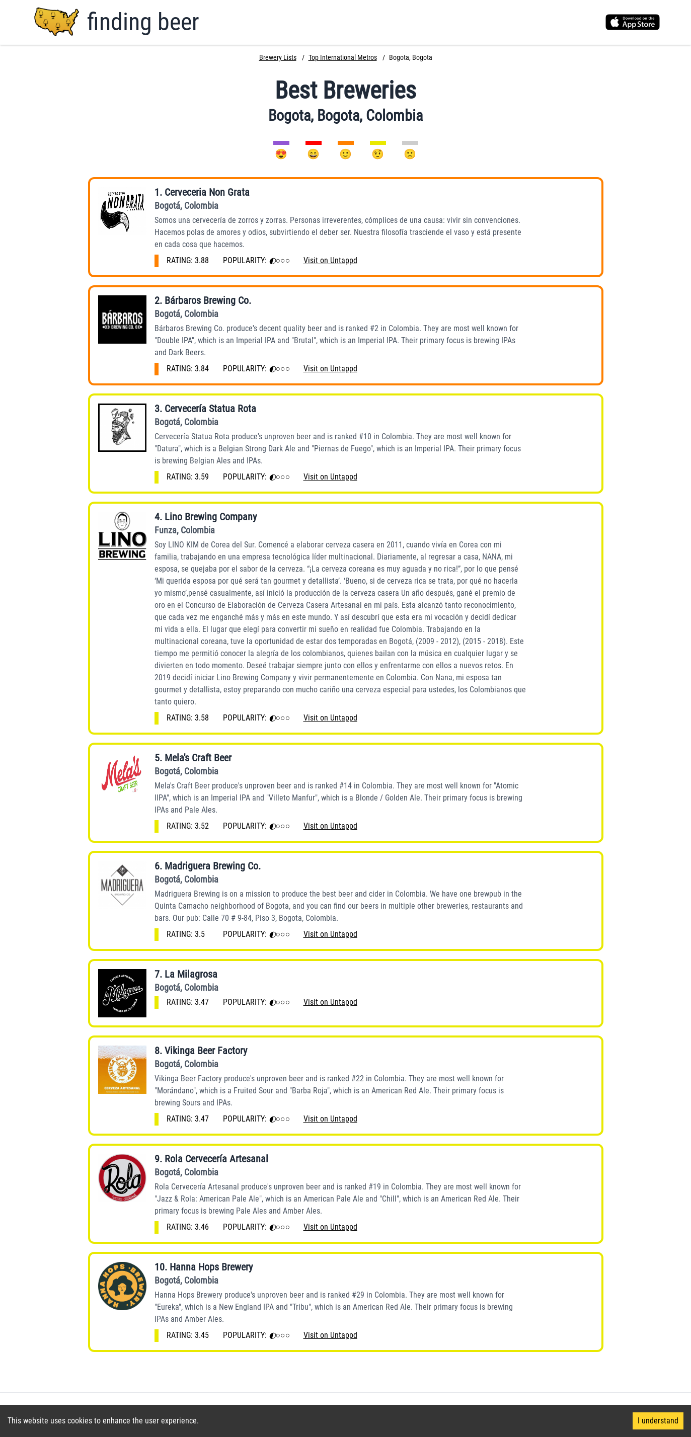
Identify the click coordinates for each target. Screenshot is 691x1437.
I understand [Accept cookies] (658, 1420)
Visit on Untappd (330, 260)
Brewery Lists (277, 57)
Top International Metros (343, 57)
